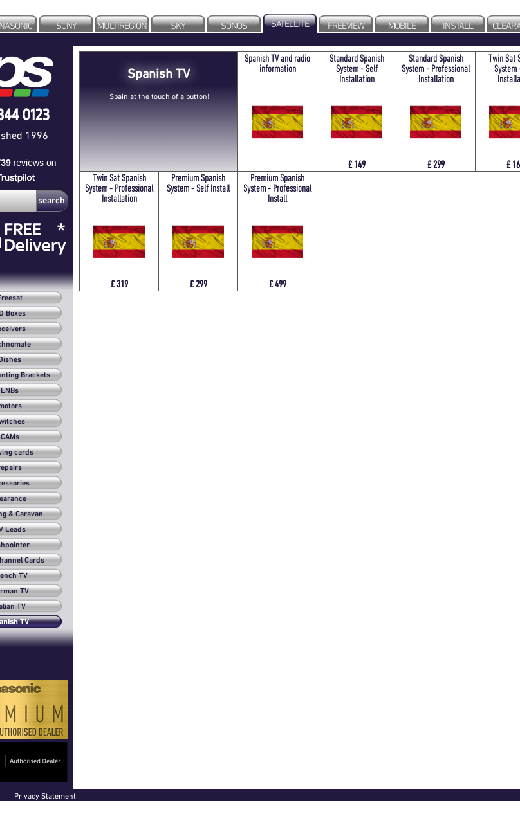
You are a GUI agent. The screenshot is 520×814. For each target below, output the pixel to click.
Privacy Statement (45, 795)
